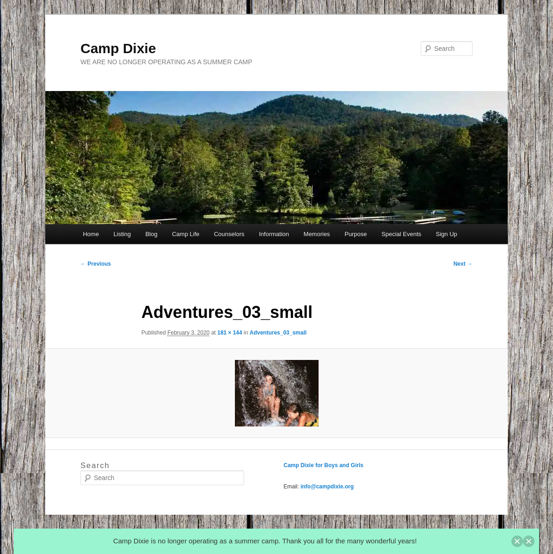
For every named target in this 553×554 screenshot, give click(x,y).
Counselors (229, 234)
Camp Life (185, 234)
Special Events (401, 234)
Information (274, 234)
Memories (317, 234)
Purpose (355, 234)
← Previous (95, 264)
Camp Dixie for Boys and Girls (323, 465)
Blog (151, 234)
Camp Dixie (118, 48)
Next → (463, 264)
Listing (122, 234)
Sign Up (446, 234)
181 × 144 (229, 332)
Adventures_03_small (278, 332)
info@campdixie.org (327, 486)
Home (91, 234)
